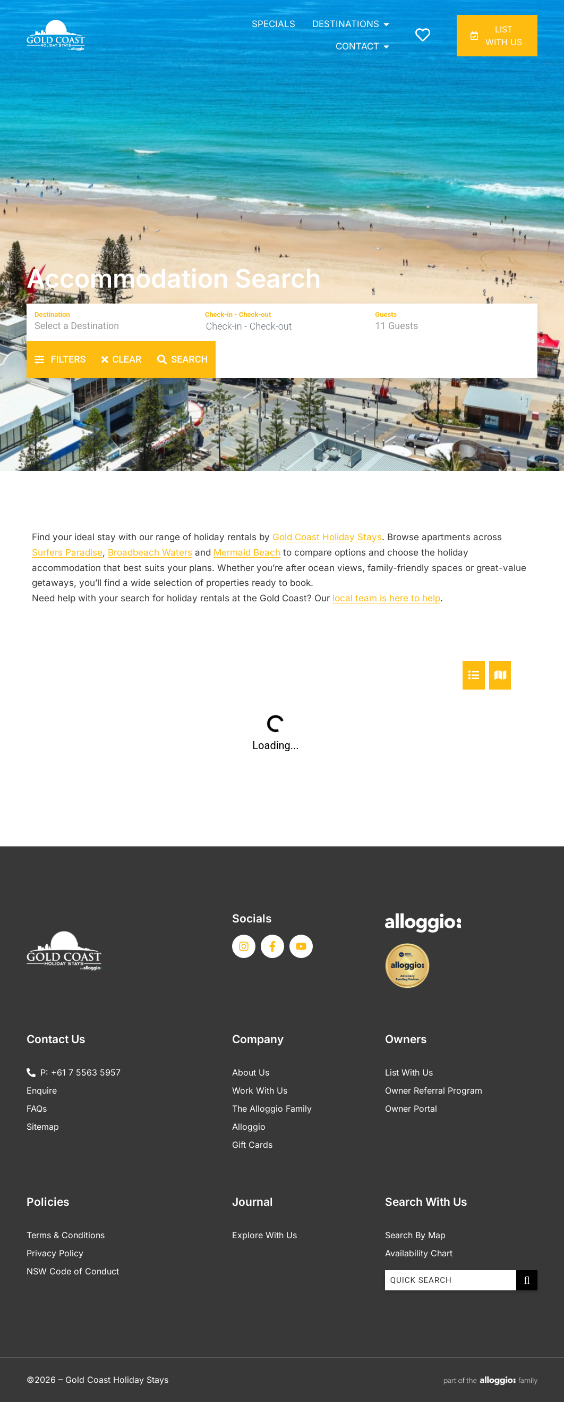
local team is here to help (386, 598)
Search (182, 359)
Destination (52, 314)
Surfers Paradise (67, 552)
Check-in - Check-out (238, 314)
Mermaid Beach (246, 552)
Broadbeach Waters (150, 552)
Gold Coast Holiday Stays (327, 537)
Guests (386, 314)
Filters (60, 359)
